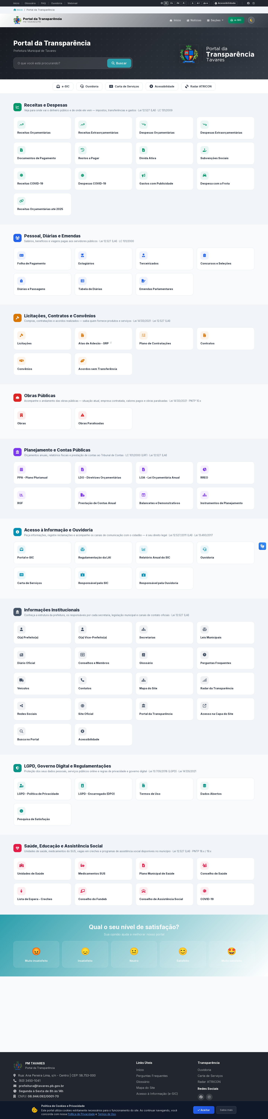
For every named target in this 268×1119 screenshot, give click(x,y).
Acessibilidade (162, 86)
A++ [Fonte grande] (205, 3)
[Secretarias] (164, 644)
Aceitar (204, 1112)
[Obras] (42, 423)
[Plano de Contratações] (164, 347)
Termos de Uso (107, 1116)
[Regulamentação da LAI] (103, 559)
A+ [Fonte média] (198, 3)
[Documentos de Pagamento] (42, 167)
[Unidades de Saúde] (42, 874)
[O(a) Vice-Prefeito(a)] (103, 641)
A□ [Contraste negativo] (184, 3)
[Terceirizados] (164, 270)
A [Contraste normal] (166, 3)
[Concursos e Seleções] (225, 272)
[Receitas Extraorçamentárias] (103, 128)
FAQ (43, 3)
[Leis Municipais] (225, 646)
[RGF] (42, 512)
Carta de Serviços (124, 86)
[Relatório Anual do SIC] (164, 564)
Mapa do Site (145, 1088)
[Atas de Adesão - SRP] (103, 345)
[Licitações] (42, 343)
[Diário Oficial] (42, 675)
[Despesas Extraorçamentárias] (225, 128)
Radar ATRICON (198, 86)
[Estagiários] (103, 267)
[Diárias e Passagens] (42, 301)
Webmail (72, 3)
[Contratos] (225, 352)
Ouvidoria (56, 3)
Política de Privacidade (81, 1116)
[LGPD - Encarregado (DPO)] (103, 796)
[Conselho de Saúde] (225, 883)
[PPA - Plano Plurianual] (42, 478)
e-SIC (236, 19)
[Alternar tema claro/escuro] (251, 20)
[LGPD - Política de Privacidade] (42, 794)
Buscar (119, 63)
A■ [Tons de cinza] (178, 3)
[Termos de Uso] (164, 798)
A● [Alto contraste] (171, 3)
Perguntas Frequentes (152, 1076)
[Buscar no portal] (61, 63)
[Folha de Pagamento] (42, 263)
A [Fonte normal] (192, 3)
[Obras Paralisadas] (103, 425)
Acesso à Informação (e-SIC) (157, 1094)
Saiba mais (226, 1112)
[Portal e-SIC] (42, 558)
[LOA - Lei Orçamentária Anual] (164, 482)
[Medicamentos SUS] (103, 875)
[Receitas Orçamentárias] (42, 128)
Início (16, 3)
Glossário (30, 3)
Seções (214, 20)
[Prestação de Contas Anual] (103, 515)
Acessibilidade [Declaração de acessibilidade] (225, 3)
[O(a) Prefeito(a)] (42, 639)
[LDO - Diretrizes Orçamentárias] (103, 479)
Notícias (194, 20)
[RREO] (225, 484)
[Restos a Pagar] (103, 170)
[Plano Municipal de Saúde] (164, 878)
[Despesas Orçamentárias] (164, 128)
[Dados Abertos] (225, 800)
